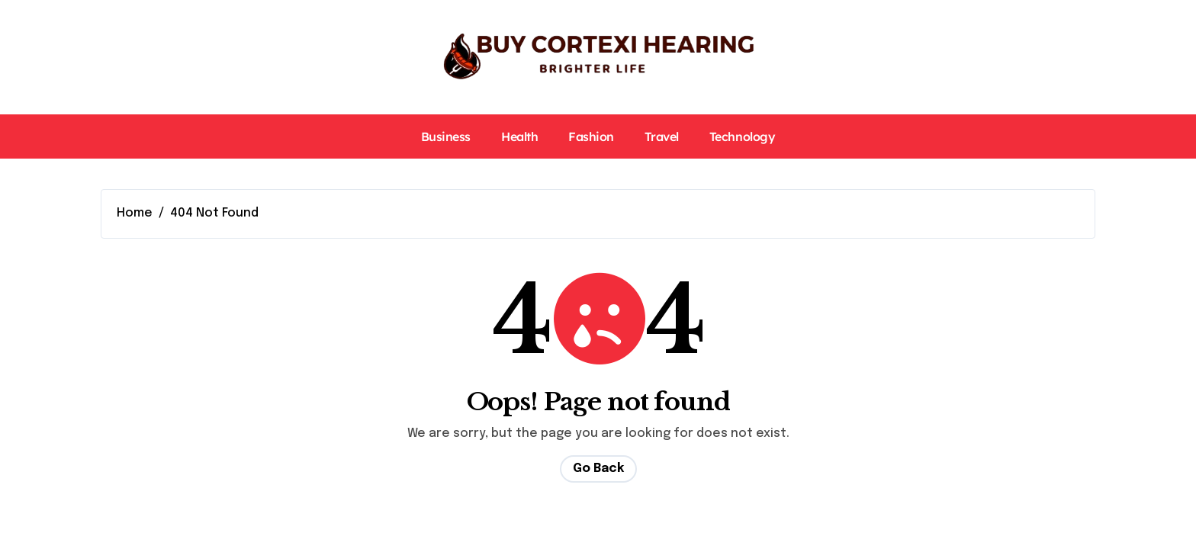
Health (519, 136)
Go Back (598, 468)
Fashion (591, 136)
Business (446, 136)
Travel (662, 136)
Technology (742, 136)
